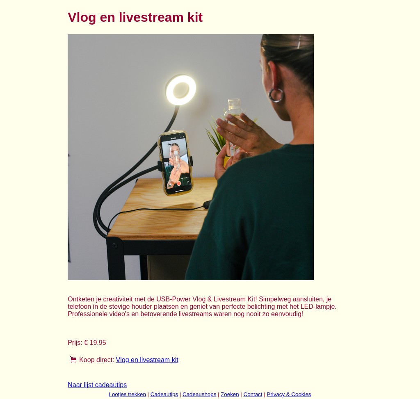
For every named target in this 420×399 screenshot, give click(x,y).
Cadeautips (164, 394)
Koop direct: (96, 359)
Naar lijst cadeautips (97, 384)
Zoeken (230, 394)
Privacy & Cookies (289, 394)
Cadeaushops (199, 394)
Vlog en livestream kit (147, 359)
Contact (253, 394)
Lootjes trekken (127, 394)
